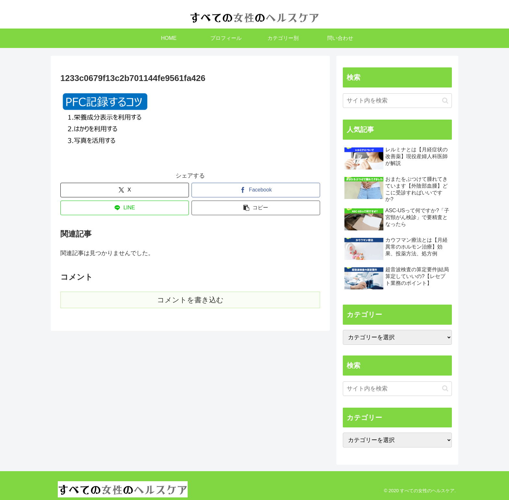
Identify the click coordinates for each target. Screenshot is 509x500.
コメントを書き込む (190, 300)
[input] (397, 100)
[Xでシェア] (124, 190)
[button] (256, 208)
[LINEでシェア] (124, 208)
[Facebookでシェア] (256, 190)
